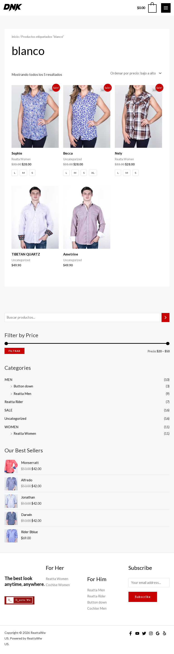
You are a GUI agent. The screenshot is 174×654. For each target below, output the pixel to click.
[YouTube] (137, 633)
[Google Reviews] (158, 633)
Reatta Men (22, 394)
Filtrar (14, 350)
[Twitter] (144, 633)
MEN (8, 380)
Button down (23, 386)
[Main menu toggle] (166, 8)
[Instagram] (151, 633)
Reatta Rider (14, 402)
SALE (8, 410)
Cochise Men (96, 608)
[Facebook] (130, 633)
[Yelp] (164, 633)
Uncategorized (15, 418)
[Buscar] (165, 317)
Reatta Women (25, 433)
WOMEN (11, 427)
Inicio (15, 36)
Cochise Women (58, 585)
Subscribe (143, 597)
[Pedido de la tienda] (135, 73)
